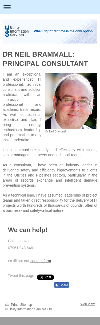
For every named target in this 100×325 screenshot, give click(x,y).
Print (11, 305)
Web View (87, 304)
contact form (40, 261)
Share (61, 285)
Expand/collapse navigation (50, 7)
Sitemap (26, 305)
